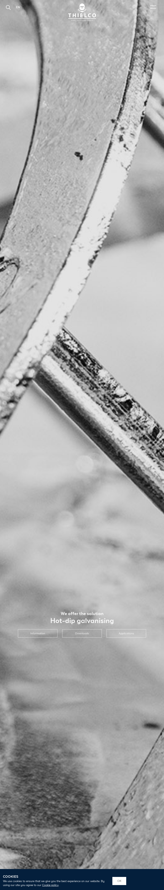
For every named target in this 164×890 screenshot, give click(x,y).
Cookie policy (50, 885)
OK (119, 880)
